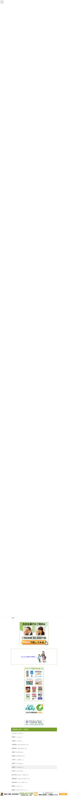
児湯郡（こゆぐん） (17, 741)
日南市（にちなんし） (18, 767)
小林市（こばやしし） (18, 759)
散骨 (13, 618)
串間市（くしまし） (17, 737)
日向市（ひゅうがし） (18, 771)
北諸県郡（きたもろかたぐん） (20, 744)
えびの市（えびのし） (18, 733)
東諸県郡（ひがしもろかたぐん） (21, 778)
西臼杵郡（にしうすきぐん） (20, 782)
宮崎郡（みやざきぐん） (19, 756)
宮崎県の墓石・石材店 (20, 729)
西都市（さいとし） (17, 786)
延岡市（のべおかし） (18, 763)
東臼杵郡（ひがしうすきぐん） (20, 775)
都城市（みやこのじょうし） (20, 790)
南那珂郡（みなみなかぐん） (20, 748)
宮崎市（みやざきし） (18, 752)
